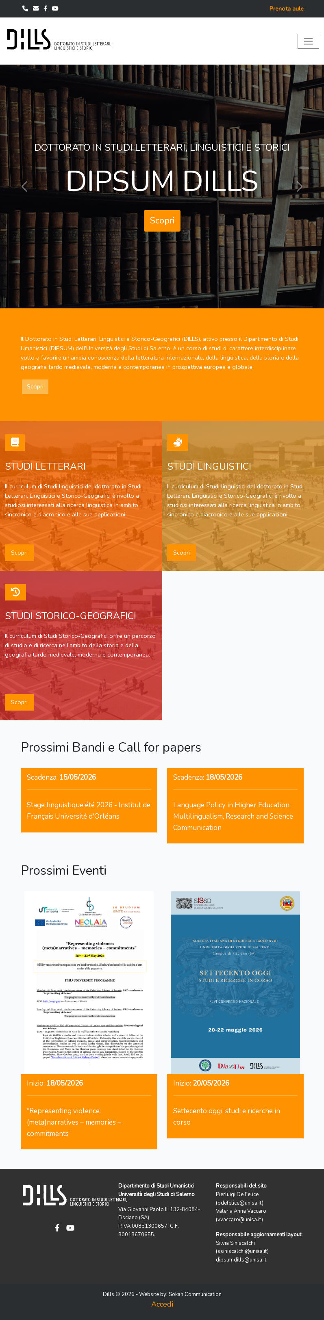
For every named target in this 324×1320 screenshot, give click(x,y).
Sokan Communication (195, 1294)
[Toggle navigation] (308, 41)
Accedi (162, 1304)
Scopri (162, 221)
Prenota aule (287, 8)
